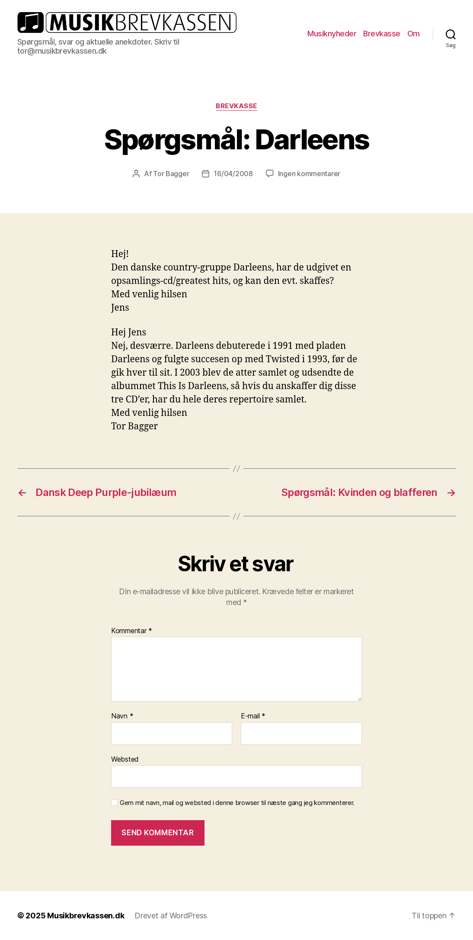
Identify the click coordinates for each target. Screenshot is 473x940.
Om (413, 33)
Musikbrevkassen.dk (85, 915)
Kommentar (131, 631)
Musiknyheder (331, 33)
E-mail (253, 716)
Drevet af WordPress (170, 915)
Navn (122, 716)
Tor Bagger (171, 173)
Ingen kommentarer (309, 173)
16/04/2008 (233, 173)
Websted (125, 759)
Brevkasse (381, 33)
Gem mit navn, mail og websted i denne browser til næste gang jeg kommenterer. (237, 803)
